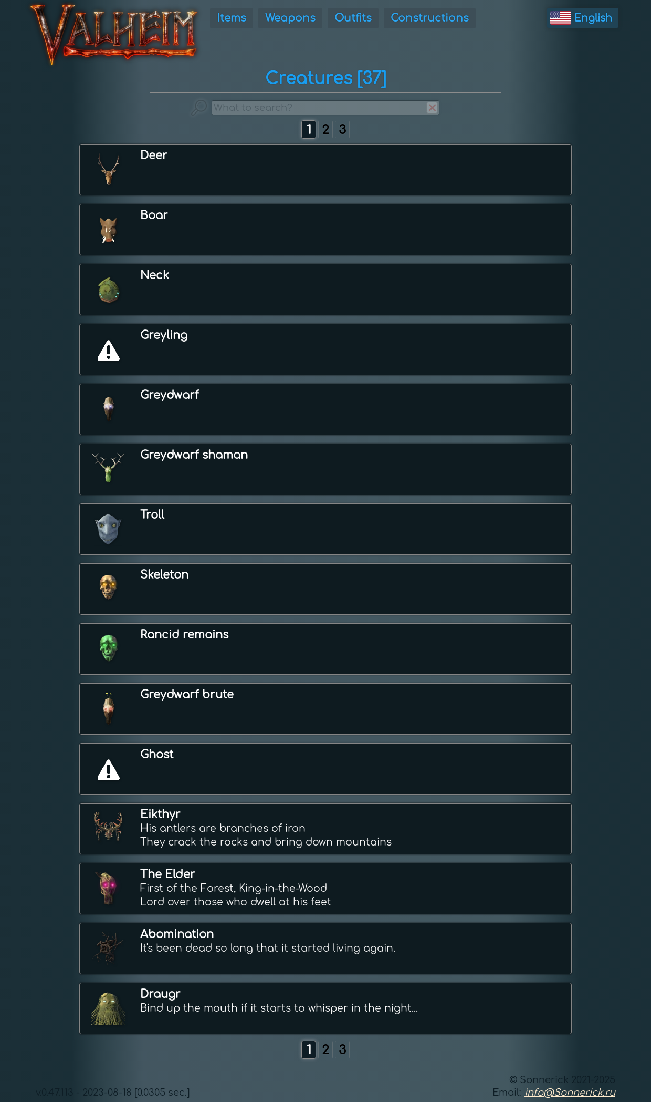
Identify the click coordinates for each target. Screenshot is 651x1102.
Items (231, 18)
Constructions (430, 18)
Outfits (353, 18)
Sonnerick (544, 1080)
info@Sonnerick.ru (569, 1092)
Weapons (290, 18)
